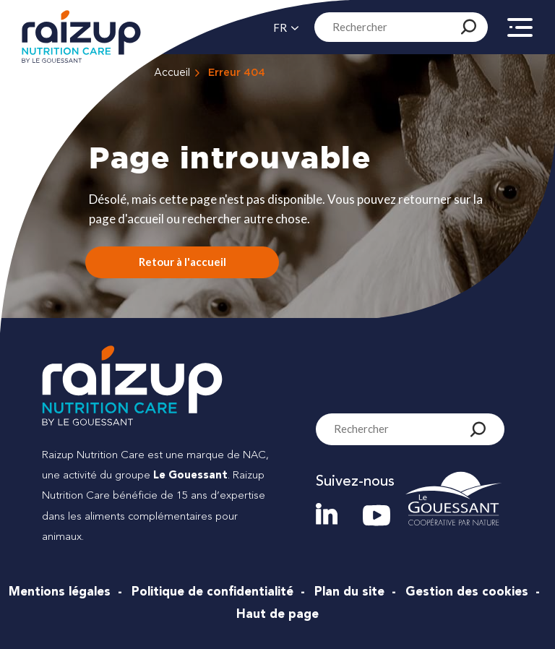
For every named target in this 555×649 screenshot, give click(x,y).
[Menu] (520, 34)
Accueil (172, 73)
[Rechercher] (469, 26)
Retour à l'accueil (182, 261)
